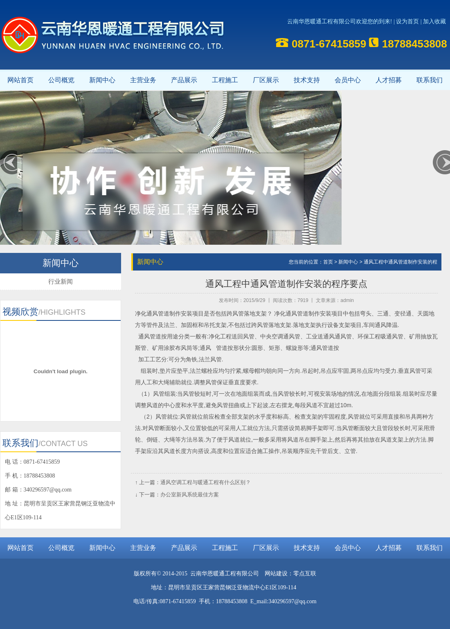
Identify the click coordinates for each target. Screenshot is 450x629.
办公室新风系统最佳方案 (189, 494)
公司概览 (61, 80)
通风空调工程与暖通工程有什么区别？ (205, 482)
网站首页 (20, 80)
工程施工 (225, 80)
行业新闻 (60, 281)
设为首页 (407, 21)
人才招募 (389, 80)
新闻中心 (102, 80)
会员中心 (348, 80)
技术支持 (307, 80)
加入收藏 (434, 21)
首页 (328, 262)
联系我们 (429, 80)
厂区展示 (266, 80)
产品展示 (184, 80)
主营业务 (143, 80)
